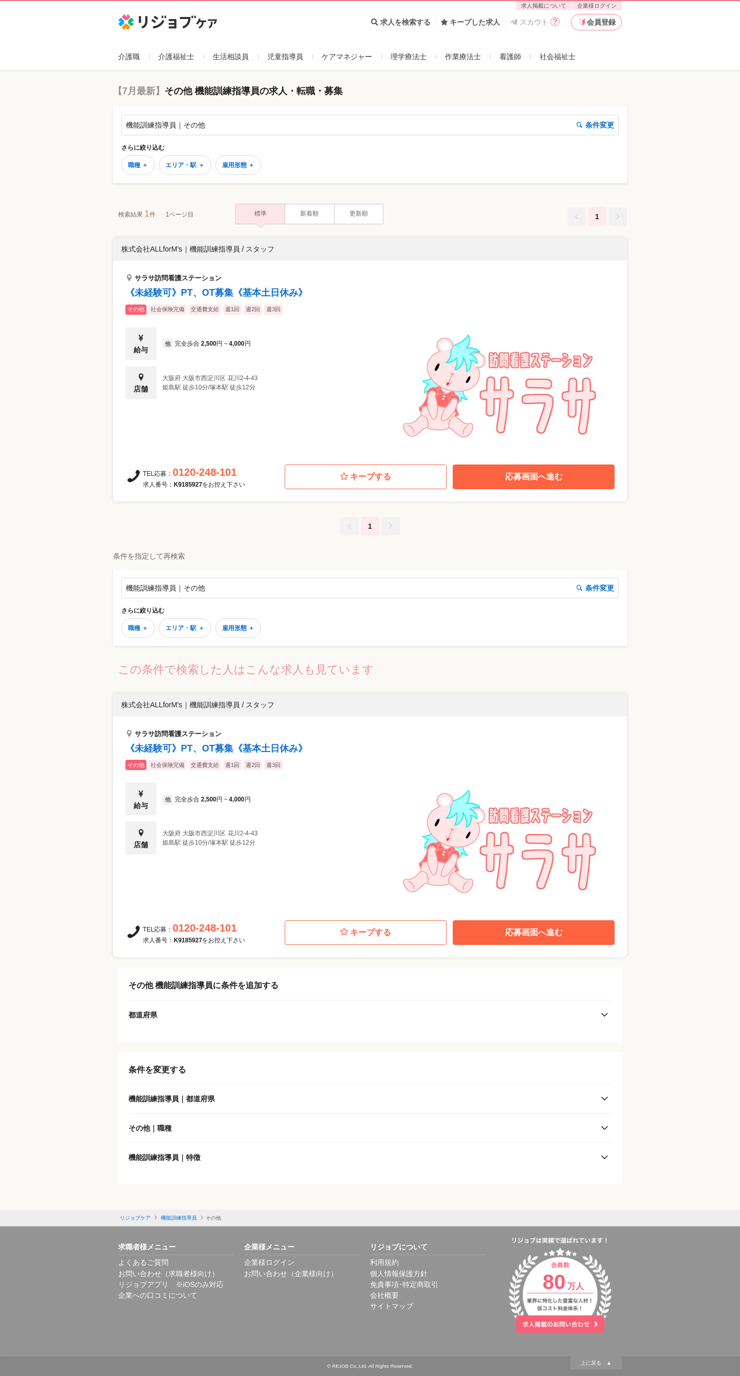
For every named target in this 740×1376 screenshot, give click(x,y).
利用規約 (384, 1262)
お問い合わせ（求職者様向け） (168, 1274)
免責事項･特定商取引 (404, 1284)
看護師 (510, 56)
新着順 (309, 213)
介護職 (129, 56)
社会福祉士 (558, 56)
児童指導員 (285, 56)
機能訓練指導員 (179, 1218)
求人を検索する (401, 22)
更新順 (358, 213)
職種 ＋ (138, 165)
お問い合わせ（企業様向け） (291, 1274)
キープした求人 (470, 22)
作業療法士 (463, 56)
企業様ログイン (597, 6)
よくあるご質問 (143, 1262)
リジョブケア (135, 1218)
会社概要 (384, 1295)
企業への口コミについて (157, 1295)
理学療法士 (409, 56)
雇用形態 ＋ (238, 165)
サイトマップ (391, 1306)
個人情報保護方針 (399, 1274)
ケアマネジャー (347, 56)
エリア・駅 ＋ (184, 165)
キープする (365, 477)
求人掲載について (543, 6)
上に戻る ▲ (596, 1363)
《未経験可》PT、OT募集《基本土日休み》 (216, 293)
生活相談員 (231, 56)
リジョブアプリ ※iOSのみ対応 (171, 1284)
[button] (370, 345)
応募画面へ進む (534, 476)
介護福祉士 (176, 56)
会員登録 (596, 22)
